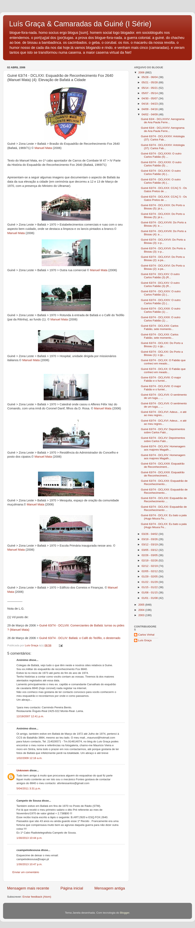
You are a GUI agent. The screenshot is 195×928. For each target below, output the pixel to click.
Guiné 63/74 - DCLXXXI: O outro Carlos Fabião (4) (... (161, 172)
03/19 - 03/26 (150, 539)
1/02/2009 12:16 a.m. (29, 758)
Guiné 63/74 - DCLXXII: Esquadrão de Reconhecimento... (164, 482)
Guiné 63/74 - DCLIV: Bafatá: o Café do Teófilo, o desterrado (79, 638)
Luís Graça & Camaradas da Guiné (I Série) (80, 24)
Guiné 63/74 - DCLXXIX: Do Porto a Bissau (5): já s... (163, 207)
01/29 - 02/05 (150, 576)
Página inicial (72, 888)
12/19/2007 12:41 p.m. (30, 716)
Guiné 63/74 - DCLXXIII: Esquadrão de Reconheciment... (163, 465)
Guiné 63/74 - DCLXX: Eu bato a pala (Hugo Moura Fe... (164, 517)
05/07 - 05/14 (150, 93)
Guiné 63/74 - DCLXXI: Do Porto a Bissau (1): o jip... (162, 344)
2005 (141, 604)
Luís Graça (145, 640)
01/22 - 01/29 (150, 581)
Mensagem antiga (109, 888)
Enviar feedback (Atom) (37, 896)
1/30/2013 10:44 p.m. (29, 837)
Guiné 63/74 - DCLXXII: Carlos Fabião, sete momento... (160, 327)
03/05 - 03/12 (150, 549)
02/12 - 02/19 (150, 565)
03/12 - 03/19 (150, 544)
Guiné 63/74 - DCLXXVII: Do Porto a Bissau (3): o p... (163, 241)
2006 (141, 72)
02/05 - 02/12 (150, 571)
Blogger (124, 912)
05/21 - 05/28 (150, 82)
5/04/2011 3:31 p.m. (28, 788)
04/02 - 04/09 (150, 114)
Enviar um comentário (25, 872)
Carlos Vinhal (146, 634)
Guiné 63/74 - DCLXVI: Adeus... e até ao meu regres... (163, 413)
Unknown (22, 770)
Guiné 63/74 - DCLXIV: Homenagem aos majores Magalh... (163, 448)
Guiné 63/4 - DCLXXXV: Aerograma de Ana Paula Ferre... (162, 121)
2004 (141, 609)
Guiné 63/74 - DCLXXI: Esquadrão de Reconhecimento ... (164, 500)
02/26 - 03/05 (150, 555)
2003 (141, 615)
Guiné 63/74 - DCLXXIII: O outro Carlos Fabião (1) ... (160, 310)
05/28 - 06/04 (150, 77)
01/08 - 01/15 (150, 592)
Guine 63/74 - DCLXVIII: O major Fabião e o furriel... (161, 379)
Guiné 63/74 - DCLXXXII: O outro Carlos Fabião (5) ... (161, 155)
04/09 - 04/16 (150, 109)
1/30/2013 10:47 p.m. (29, 864)
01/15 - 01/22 (150, 587)
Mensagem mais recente (28, 888)
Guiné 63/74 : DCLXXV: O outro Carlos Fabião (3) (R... (160, 276)
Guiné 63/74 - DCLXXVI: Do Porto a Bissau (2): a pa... (163, 258)
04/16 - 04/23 (150, 103)
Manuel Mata (43, 148)
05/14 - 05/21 (150, 87)
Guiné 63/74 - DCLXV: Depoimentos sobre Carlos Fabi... (163, 431)
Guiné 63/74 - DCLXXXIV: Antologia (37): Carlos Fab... (163, 138)
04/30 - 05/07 (150, 98)
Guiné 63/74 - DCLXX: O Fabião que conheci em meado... (163, 362)
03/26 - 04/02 (150, 533)
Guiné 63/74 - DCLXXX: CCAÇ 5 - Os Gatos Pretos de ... (164, 189)
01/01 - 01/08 (150, 597)
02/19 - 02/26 (150, 560)
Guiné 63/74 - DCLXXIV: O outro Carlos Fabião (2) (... (161, 293)
